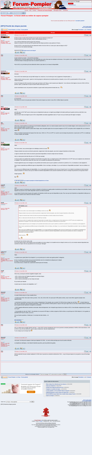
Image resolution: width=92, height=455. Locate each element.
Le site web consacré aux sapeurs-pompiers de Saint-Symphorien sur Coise (31, 180)
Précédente (80, 29)
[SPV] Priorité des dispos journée (14, 26)
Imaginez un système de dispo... (53, 389)
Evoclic (40, 421)
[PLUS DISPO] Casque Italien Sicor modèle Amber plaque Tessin (60, 393)
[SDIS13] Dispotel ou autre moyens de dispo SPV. (57, 392)
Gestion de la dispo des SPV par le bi (54, 387)
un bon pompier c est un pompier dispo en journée (57, 390)
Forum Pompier (11, 29)
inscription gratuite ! (80, 20)
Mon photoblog (17, 320)
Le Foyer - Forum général (22, 29)
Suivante (89, 29)
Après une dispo (50, 395)
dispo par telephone (50, 385)
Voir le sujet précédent (86, 27)
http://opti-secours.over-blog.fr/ (29, 50)
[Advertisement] (21, 20)
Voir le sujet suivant (87, 26)
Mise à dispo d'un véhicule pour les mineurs (56, 384)
